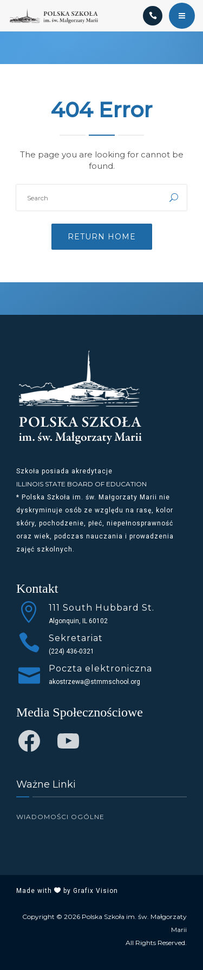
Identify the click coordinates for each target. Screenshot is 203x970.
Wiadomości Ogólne (60, 817)
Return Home (102, 237)
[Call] (153, 16)
